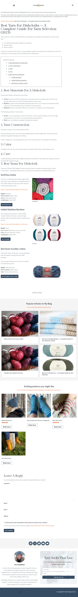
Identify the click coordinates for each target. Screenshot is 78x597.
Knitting (11, 21)
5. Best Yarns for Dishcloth (16, 74)
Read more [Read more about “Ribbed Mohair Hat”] (7, 427)
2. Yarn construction (14, 66)
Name (6, 503)
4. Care (10, 71)
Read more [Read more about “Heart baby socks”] (7, 463)
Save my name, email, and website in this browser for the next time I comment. (26, 522)
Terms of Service (46, 525)
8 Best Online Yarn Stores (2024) (13, 339)
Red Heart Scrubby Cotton (20, 83)
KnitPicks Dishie (16, 77)
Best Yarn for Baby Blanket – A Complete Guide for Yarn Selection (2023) (57, 340)
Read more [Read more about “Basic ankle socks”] (57, 427)
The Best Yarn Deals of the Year (13, 373)
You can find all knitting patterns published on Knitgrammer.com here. (39, 390)
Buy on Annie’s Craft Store (9, 276)
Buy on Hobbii (5, 239)
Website (6, 516)
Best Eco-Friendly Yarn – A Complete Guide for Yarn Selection (57, 374)
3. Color (10, 69)
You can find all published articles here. (39, 307)
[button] (13, 5)
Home (2, 21)
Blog (6, 21)
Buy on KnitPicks (6, 204)
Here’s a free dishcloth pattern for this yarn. (14, 190)
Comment (7, 483)
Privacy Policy (34, 525)
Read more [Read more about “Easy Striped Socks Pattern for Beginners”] (32, 425)
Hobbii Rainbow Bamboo (19, 80)
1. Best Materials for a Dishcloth (17, 63)
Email (6, 509)
